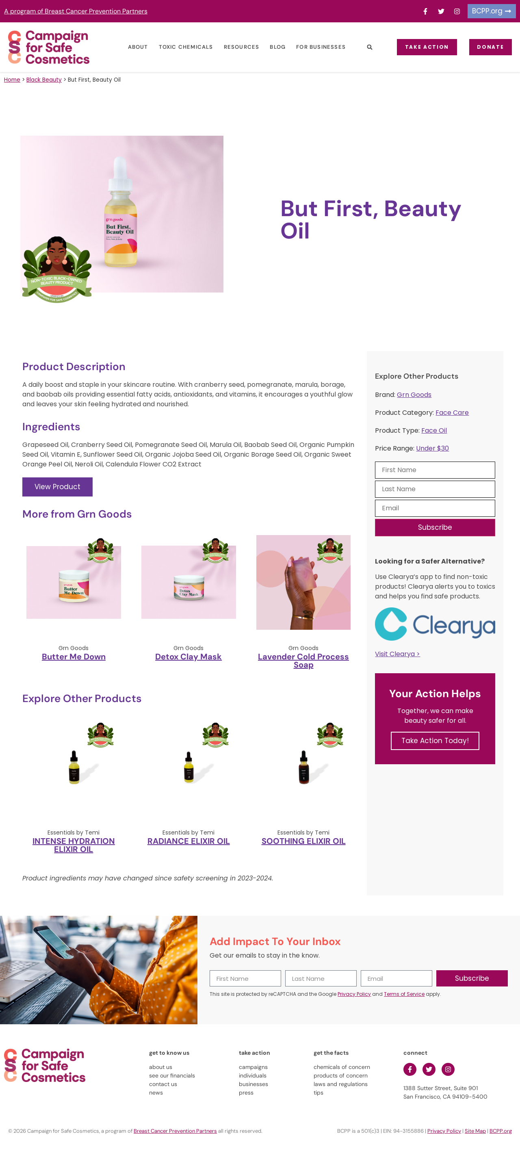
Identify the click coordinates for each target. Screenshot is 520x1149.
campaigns (253, 1067)
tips (318, 1092)
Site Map (475, 1130)
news (156, 1092)
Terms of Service (404, 994)
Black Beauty (44, 80)
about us (160, 1067)
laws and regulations (341, 1084)
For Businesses (314, 46)
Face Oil (434, 430)
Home (12, 80)
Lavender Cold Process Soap (303, 660)
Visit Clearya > (397, 654)
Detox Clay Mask (188, 656)
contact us (163, 1084)
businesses (253, 1084)
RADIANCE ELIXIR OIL (188, 841)
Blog (271, 46)
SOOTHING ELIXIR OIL (304, 841)
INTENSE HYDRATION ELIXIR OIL (73, 845)
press (246, 1092)
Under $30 (432, 448)
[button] (363, 47)
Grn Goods (414, 394)
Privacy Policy (354, 994)
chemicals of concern (342, 1067)
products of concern (341, 1075)
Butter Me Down (74, 656)
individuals (252, 1075)
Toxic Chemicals (179, 46)
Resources (235, 46)
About (131, 46)
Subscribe (435, 527)
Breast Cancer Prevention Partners (175, 1130)
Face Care (452, 412)
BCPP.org (501, 1130)
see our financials (172, 1075)
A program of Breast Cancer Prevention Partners (75, 11)
